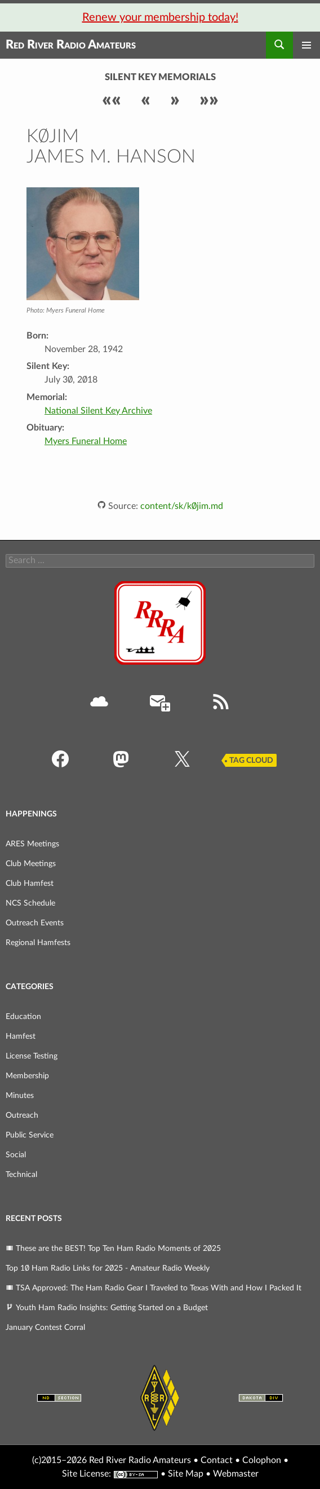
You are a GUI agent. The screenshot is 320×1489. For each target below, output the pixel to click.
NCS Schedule (30, 903)
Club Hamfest (30, 884)
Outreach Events (35, 923)
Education (23, 1017)
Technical (21, 1175)
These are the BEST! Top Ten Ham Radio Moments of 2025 (113, 1249)
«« (111, 100)
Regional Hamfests (38, 943)
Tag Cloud (251, 761)
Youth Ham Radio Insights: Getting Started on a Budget (107, 1308)
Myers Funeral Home (86, 441)
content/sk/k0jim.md (181, 506)
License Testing (31, 1056)
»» (209, 100)
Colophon (261, 1460)
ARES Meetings (32, 844)
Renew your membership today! (160, 17)
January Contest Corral (45, 1328)
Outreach (22, 1115)
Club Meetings (31, 864)
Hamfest (20, 1036)
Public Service (30, 1135)
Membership (27, 1076)
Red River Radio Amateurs (71, 45)
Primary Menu (306, 45)
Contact (217, 1460)
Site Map (185, 1473)
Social (16, 1155)
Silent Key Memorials (160, 77)
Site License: (86, 1473)
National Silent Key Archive (98, 410)
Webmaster (236, 1473)
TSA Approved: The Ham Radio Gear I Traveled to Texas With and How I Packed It (153, 1288)
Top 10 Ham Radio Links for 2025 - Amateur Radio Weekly (108, 1268)
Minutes (20, 1096)
